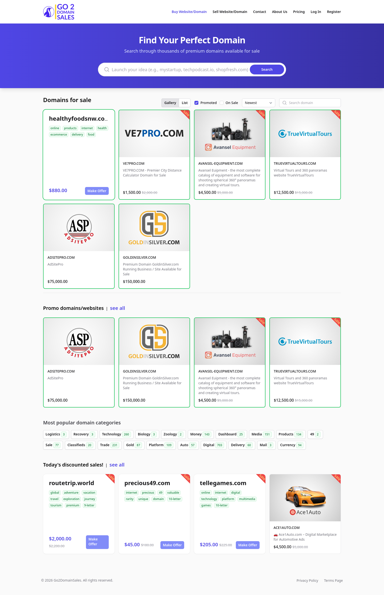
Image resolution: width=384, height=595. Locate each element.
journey (89, 499)
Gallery (170, 102)
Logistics (56, 434)
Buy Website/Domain (189, 11)
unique (143, 499)
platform (228, 499)
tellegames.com (223, 483)
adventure (71, 492)
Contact (259, 11)
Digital (213, 445)
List (185, 102)
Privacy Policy (307, 580)
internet (87, 128)
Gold (134, 445)
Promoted (208, 102)
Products (291, 434)
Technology (116, 434)
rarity (129, 499)
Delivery (242, 445)
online (54, 128)
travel (54, 499)
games (206, 505)
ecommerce (58, 134)
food (91, 134)
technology (209, 499)
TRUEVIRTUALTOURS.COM (295, 163)
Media (262, 434)
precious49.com (147, 483)
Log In (316, 11)
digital (235, 492)
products (70, 128)
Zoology (173, 434)
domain (158, 499)
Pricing (299, 11)
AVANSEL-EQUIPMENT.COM (220, 163)
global (54, 492)
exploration (71, 499)
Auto (188, 445)
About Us (279, 11)
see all (117, 308)
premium (72, 505)
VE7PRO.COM (133, 163)
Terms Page (333, 580)
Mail (266, 445)
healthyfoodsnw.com (79, 118)
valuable (173, 492)
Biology (147, 434)
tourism (55, 505)
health (102, 128)
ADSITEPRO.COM (61, 257)
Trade (109, 445)
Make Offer (96, 190)
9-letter (89, 505)
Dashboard (231, 434)
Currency (291, 445)
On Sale (232, 102)
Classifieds (80, 445)
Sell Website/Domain (230, 11)
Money (200, 434)
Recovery (84, 434)
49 (315, 434)
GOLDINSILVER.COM (139, 257)
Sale (53, 445)
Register (334, 11)
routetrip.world (71, 483)
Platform (161, 445)
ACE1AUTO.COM (287, 527)
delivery (77, 134)
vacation (89, 492)
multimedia (247, 499)
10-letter (175, 499)
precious (148, 492)
